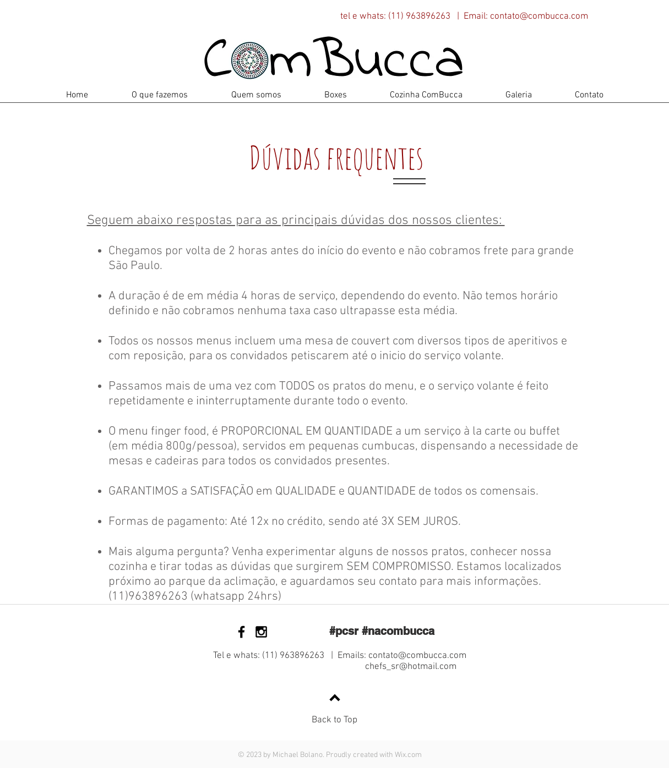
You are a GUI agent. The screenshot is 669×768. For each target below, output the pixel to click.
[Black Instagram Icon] (261, 632)
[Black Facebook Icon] (241, 632)
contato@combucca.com (539, 16)
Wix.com (408, 755)
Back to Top (334, 720)
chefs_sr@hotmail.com (410, 666)
